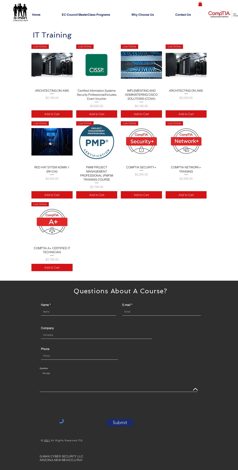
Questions (44, 368)
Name (45, 304)
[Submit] (120, 422)
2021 (47, 440)
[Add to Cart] (52, 114)
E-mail (126, 304)
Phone (45, 348)
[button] (200, 4)
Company (47, 328)
